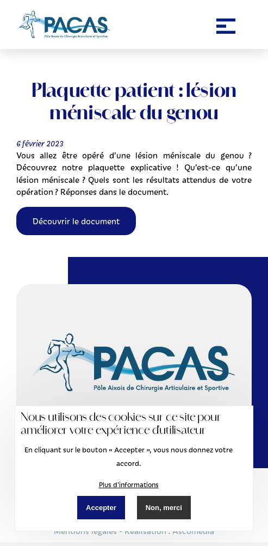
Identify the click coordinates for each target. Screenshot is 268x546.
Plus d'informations (129, 484)
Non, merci (164, 508)
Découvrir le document (76, 221)
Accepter (101, 508)
